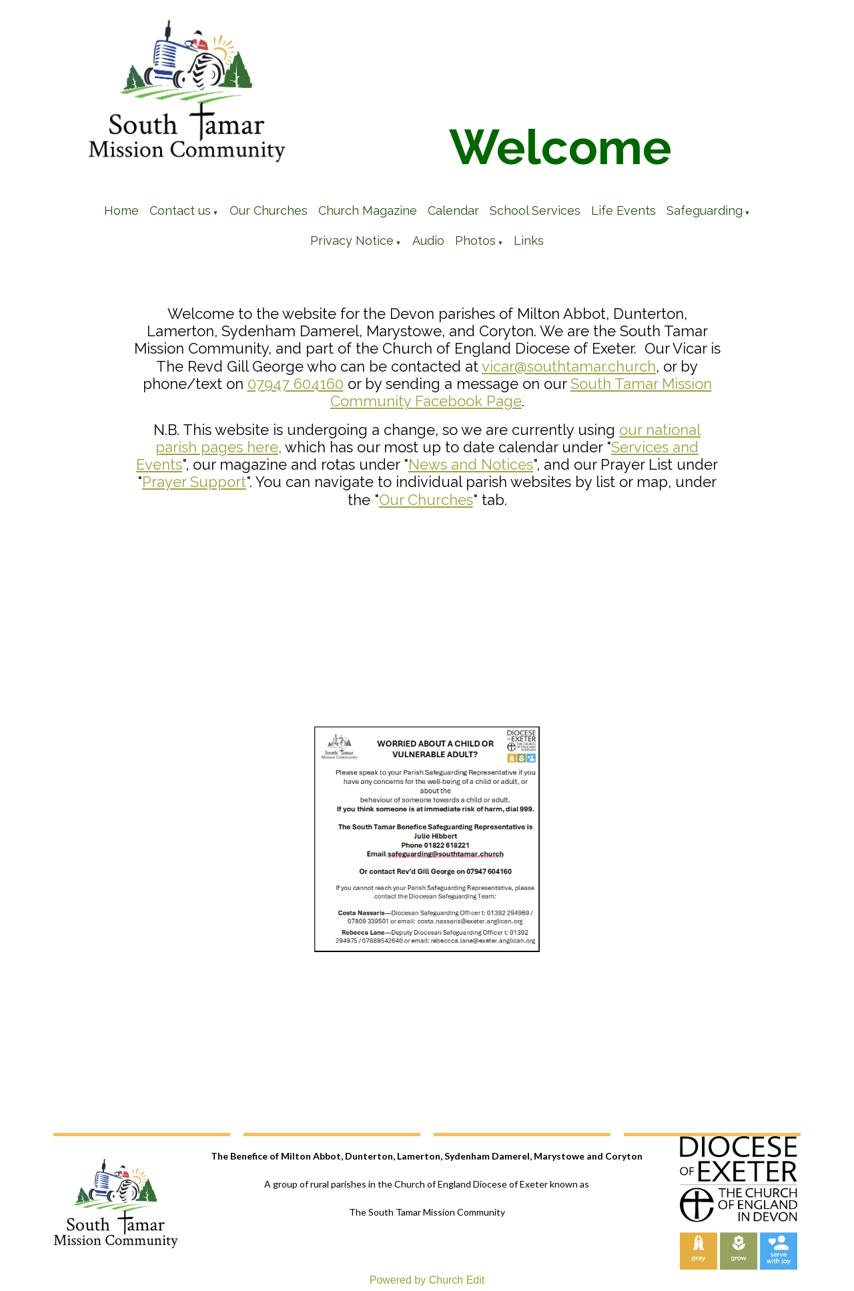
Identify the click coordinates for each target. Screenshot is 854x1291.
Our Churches (269, 210)
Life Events (623, 210)
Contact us (180, 210)
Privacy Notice (352, 241)
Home (121, 210)
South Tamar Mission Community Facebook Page (521, 392)
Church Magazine (367, 210)
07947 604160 (296, 383)
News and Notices (470, 464)
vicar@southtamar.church (569, 366)
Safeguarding (705, 210)
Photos (475, 241)
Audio (428, 241)
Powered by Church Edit (427, 1280)
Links (529, 241)
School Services (535, 210)
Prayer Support (194, 481)
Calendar (453, 210)
